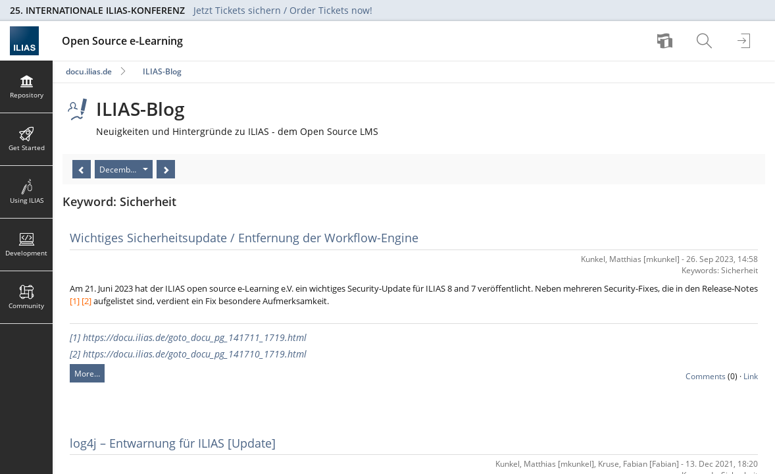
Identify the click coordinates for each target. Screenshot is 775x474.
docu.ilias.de (89, 71)
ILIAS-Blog (162, 71)
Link (750, 376)
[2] (86, 301)
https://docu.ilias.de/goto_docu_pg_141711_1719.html (195, 337)
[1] (75, 301)
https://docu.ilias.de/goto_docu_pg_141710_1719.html (195, 354)
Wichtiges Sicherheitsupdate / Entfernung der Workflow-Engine (244, 238)
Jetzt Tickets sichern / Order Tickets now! (282, 10)
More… (87, 373)
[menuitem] (666, 41)
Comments (706, 376)
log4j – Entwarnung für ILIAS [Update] (173, 443)
